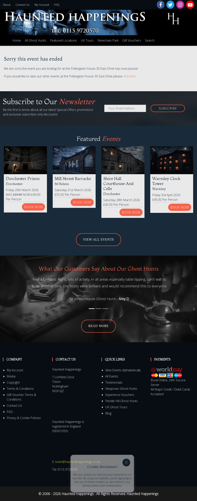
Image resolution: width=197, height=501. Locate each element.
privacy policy (175, 485)
